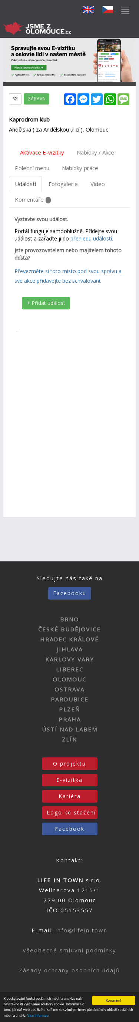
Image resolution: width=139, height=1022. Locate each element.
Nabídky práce (80, 168)
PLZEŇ (69, 709)
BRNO (69, 619)
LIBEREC (69, 669)
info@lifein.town (81, 930)
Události (25, 184)
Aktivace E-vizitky (42, 152)
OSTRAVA (69, 689)
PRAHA (70, 719)
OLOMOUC (69, 679)
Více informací (38, 1015)
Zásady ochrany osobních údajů (69, 970)
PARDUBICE (70, 699)
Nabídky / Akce (95, 152)
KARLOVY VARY (69, 659)
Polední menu (32, 168)
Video (97, 184)
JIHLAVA (70, 649)
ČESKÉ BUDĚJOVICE (69, 629)
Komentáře (33, 199)
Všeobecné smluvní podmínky (69, 950)
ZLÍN (69, 739)
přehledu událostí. (91, 238)
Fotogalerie (63, 184)
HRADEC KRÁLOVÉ (69, 639)
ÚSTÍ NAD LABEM (69, 729)
